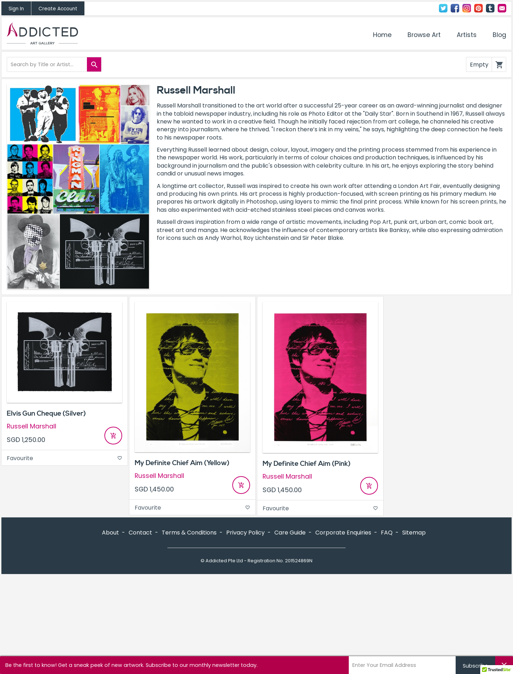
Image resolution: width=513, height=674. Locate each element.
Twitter (443, 8)
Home (382, 35)
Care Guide (290, 532)
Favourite (64, 458)
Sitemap (414, 532)
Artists (467, 35)
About (110, 532)
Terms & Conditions (189, 532)
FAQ (387, 532)
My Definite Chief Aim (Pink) (307, 463)
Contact (502, 8)
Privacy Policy (245, 532)
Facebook (455, 8)
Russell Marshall (31, 426)
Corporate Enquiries (343, 532)
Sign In (16, 8)
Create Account (57, 8)
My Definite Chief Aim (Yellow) (182, 463)
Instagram (466, 8)
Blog (499, 35)
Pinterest (478, 8)
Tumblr (490, 8)
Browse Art (424, 35)
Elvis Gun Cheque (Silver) (46, 413)
